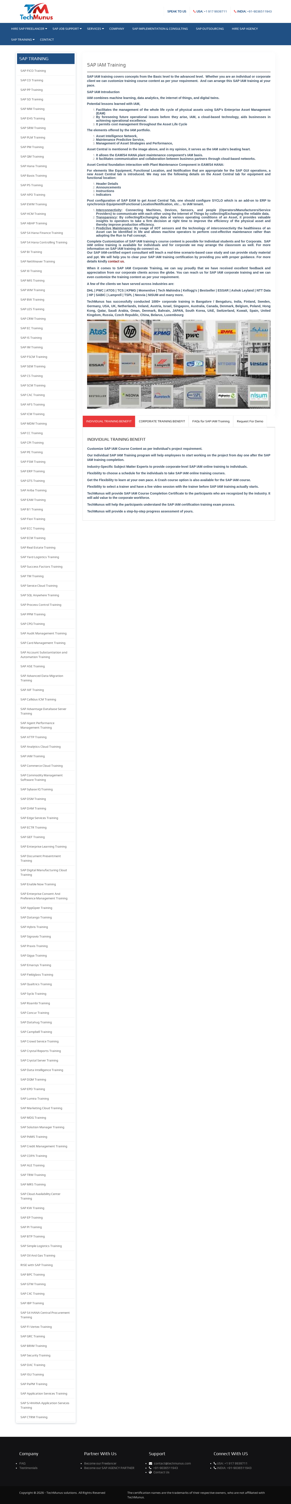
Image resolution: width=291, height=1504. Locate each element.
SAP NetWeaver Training (37, 261)
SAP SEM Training (32, 366)
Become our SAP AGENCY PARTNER (109, 1468)
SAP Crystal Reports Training (40, 1051)
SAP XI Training (31, 271)
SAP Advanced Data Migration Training (41, 678)
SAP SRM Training (33, 128)
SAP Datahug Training (36, 1022)
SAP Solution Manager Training (42, 1127)
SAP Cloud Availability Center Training (40, 1196)
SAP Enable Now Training (38, 884)
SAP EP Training (31, 1217)
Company (116, 28)
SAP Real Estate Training (37, 547)
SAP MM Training (32, 109)
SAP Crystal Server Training (39, 1060)
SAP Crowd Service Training (39, 1041)
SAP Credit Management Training (43, 1146)
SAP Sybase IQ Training (36, 789)
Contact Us (161, 1472)
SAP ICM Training (32, 414)
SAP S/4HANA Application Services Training (44, 1405)
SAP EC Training (31, 328)
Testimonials (28, 1468)
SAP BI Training (31, 252)
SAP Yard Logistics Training (39, 557)
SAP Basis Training (33, 175)
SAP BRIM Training (33, 1346)
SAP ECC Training (32, 528)
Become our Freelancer (100, 1463)
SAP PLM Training (32, 137)
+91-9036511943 (254, 11)
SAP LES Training (32, 309)
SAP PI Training (31, 1227)
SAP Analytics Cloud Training (40, 746)
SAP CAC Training (32, 395)
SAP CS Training (31, 376)
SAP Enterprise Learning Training (43, 846)
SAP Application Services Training (43, 1393)
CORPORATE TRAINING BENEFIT (162, 421)
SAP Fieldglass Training (36, 974)
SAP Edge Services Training (39, 818)
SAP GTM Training (33, 1284)
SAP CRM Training (33, 318)
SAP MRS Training (33, 1184)
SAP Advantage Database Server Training (43, 711)
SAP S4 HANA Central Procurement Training (45, 1315)
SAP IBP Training (32, 1303)
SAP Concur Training (34, 1012)
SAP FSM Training (32, 461)
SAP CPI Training (32, 442)
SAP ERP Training (32, 471)
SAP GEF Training (32, 837)
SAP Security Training (35, 1355)
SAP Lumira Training (34, 1098)
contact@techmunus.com (172, 1463)
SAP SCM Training (32, 385)
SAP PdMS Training (33, 1136)
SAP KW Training (32, 1208)
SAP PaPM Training (33, 1384)
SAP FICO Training (33, 70)
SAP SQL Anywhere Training (39, 595)
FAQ (22, 1463)
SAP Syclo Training (33, 993)
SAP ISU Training (32, 1374)
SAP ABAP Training (33, 223)
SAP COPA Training (33, 1156)
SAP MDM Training (33, 423)
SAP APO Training (32, 194)
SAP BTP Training (32, 1236)
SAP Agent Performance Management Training (37, 725)
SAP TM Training (32, 576)
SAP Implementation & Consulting (160, 28)
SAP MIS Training (32, 280)
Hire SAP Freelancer (29, 28)
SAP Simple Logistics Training (41, 1246)
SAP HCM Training (33, 213)
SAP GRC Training (32, 1336)
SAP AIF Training (32, 690)
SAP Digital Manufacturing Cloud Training (43, 872)
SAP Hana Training (33, 166)
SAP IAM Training (32, 756)
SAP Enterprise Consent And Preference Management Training (44, 896)
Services (95, 28)
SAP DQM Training (33, 1079)
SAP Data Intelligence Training (41, 1070)
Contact (47, 39)
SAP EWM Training (33, 204)
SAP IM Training (31, 347)
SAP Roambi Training (35, 1003)
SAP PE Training (31, 452)
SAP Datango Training (36, 917)
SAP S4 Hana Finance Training (41, 233)
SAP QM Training (32, 156)
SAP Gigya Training (33, 955)
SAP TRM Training (33, 1175)
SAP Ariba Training (33, 490)
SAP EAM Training (33, 500)
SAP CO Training (31, 80)
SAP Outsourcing (210, 28)
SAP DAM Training (33, 808)
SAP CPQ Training (32, 624)
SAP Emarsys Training (35, 965)
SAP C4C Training (32, 1293)
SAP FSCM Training (33, 357)
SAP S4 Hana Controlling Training (43, 242)
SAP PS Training (31, 185)
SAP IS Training (31, 337)
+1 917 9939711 (211, 11)
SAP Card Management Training (42, 643)
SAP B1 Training (31, 509)
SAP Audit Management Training (43, 633)
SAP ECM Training (32, 538)
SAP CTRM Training (34, 1417)
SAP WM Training (32, 290)
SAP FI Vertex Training (36, 1326)
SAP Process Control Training (40, 604)
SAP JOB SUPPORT (67, 28)
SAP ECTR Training (33, 827)
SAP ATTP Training (33, 737)
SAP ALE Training (32, 1165)
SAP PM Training (32, 147)
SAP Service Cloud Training (39, 585)
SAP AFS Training (32, 404)
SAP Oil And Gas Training (37, 1255)
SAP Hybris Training (34, 927)
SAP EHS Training (32, 118)
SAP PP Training (31, 90)
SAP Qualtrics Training (36, 984)
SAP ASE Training (32, 666)
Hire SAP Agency (245, 28)
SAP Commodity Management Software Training (41, 777)
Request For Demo (250, 421)
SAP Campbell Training (36, 1032)
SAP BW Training (32, 299)
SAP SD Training (31, 99)
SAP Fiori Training (32, 519)
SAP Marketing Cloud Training (41, 1108)
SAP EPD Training (32, 1089)
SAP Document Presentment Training (40, 858)
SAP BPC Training (32, 1274)
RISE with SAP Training (36, 1265)
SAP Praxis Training (34, 946)
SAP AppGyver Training (36, 908)
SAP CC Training (31, 433)
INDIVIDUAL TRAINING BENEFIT (109, 421)
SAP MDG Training (33, 1117)
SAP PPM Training (32, 614)
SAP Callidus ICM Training (38, 699)
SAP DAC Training (32, 1365)
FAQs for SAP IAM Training (211, 421)
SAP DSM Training (33, 799)
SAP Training (23, 39)
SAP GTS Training (32, 480)
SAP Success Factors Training (41, 566)
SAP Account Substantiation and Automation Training (43, 655)
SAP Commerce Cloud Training (41, 765)
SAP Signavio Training (35, 936)
